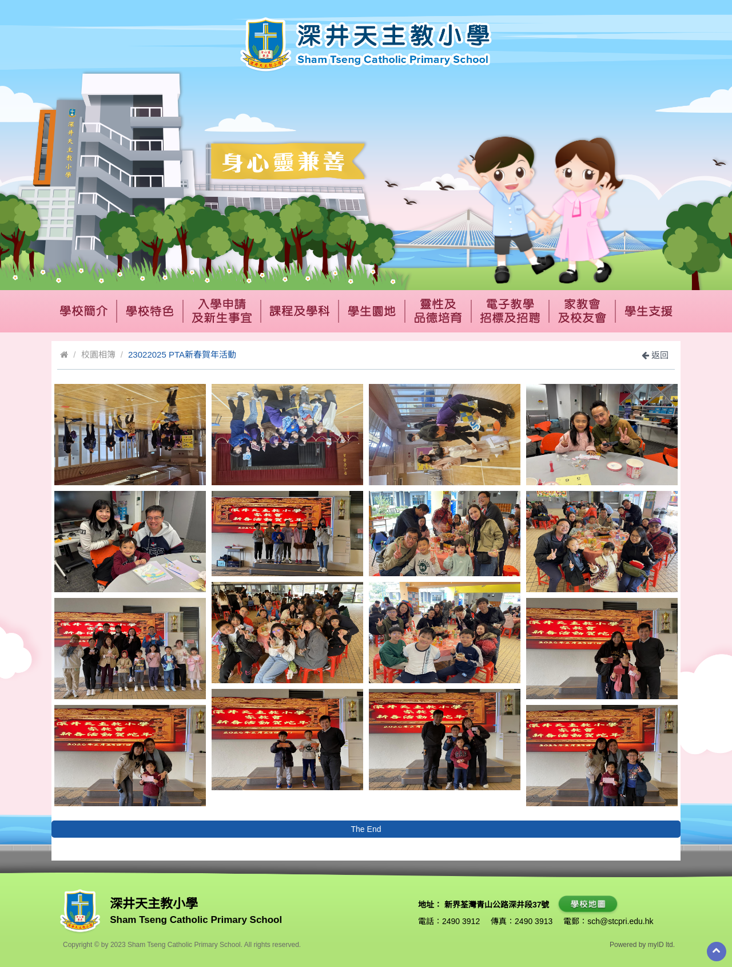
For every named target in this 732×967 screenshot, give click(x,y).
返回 (655, 355)
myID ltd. (661, 945)
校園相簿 (98, 354)
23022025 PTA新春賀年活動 (182, 354)
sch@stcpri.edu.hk (620, 921)
